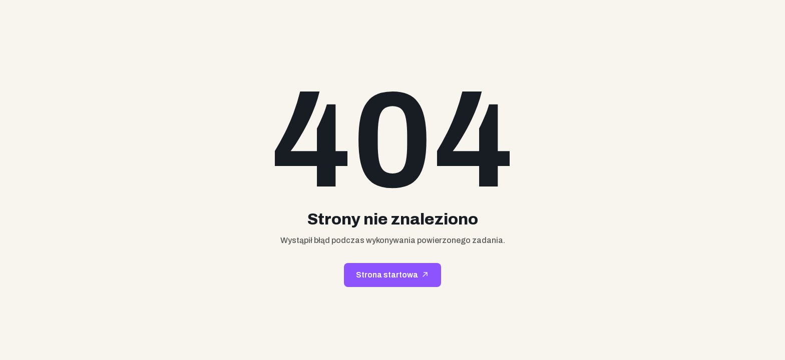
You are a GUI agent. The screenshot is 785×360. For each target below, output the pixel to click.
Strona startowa (387, 274)
